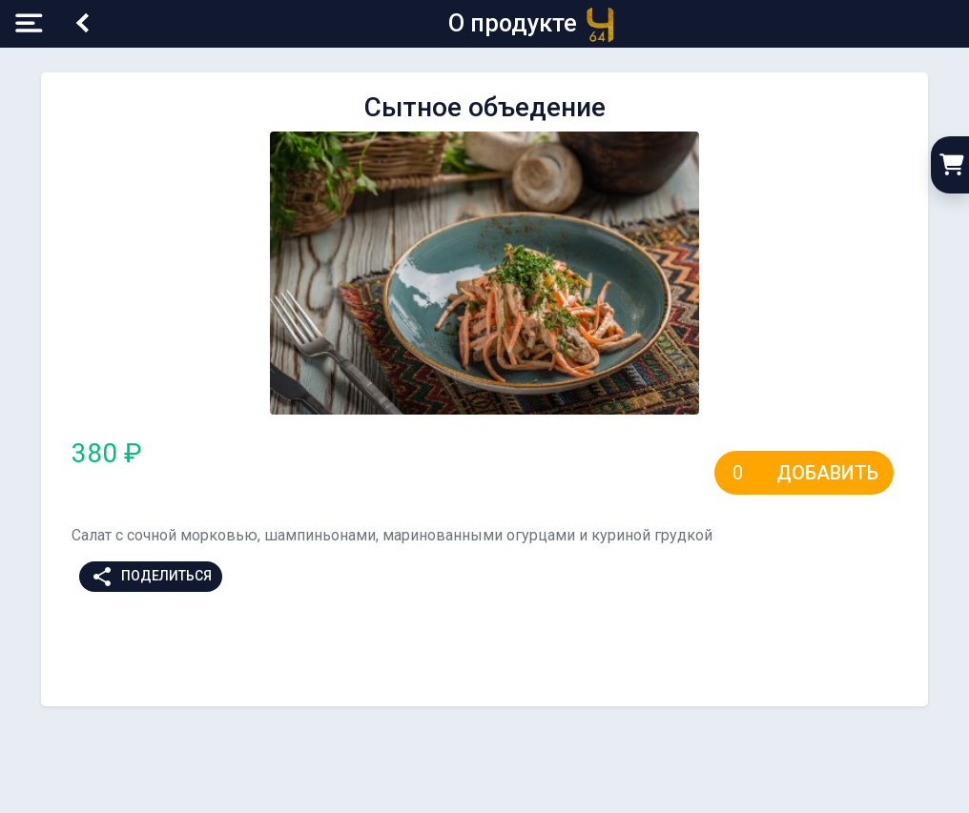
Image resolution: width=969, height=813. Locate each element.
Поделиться (151, 576)
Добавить (827, 472)
